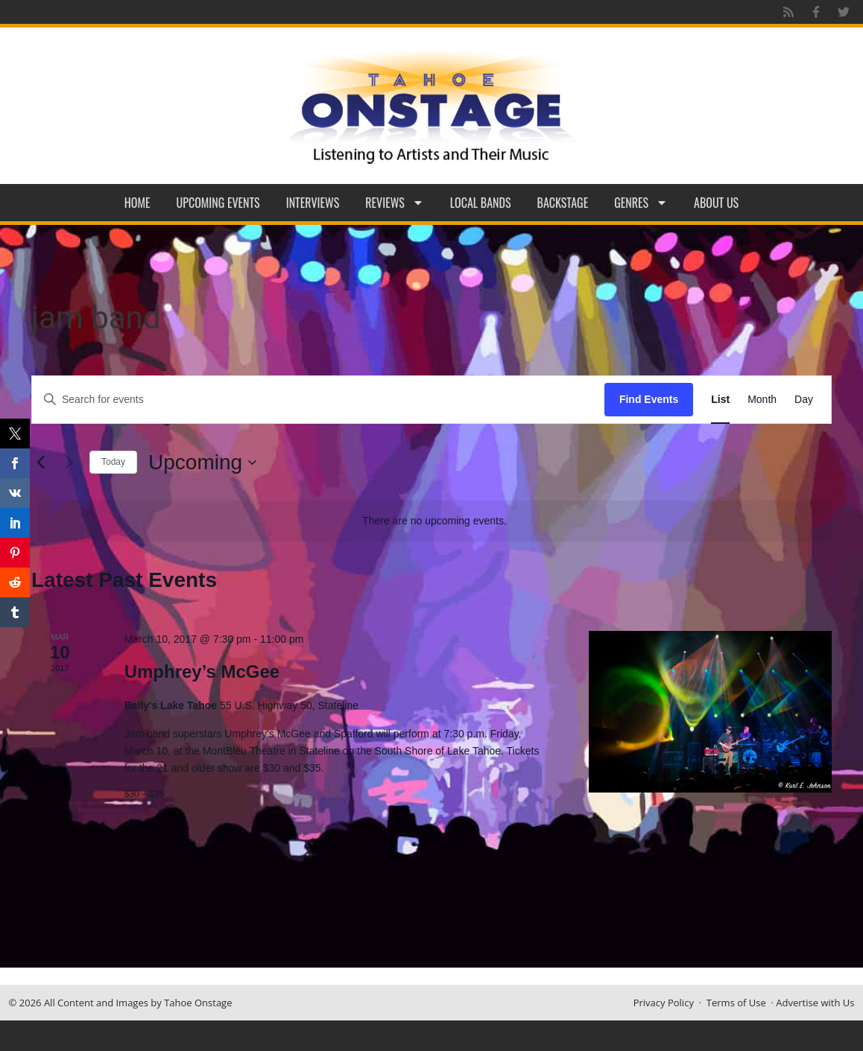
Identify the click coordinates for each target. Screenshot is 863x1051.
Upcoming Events (218, 203)
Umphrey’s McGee (202, 671)
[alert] (434, 521)
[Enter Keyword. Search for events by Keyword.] (318, 399)
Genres (641, 202)
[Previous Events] (40, 462)
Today (113, 462)
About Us (716, 203)
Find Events (648, 399)
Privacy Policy (663, 1002)
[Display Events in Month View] (762, 399)
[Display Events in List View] (720, 399)
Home (137, 203)
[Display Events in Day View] (803, 399)
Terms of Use (736, 1002)
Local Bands (480, 203)
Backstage (563, 203)
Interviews (313, 203)
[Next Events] (69, 462)
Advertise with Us (815, 1002)
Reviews (394, 202)
